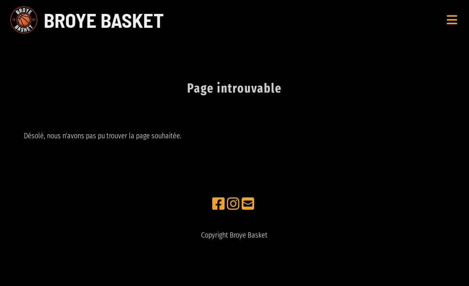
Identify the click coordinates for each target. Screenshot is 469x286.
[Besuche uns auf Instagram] (233, 204)
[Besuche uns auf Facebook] (218, 204)
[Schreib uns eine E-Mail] (248, 204)
